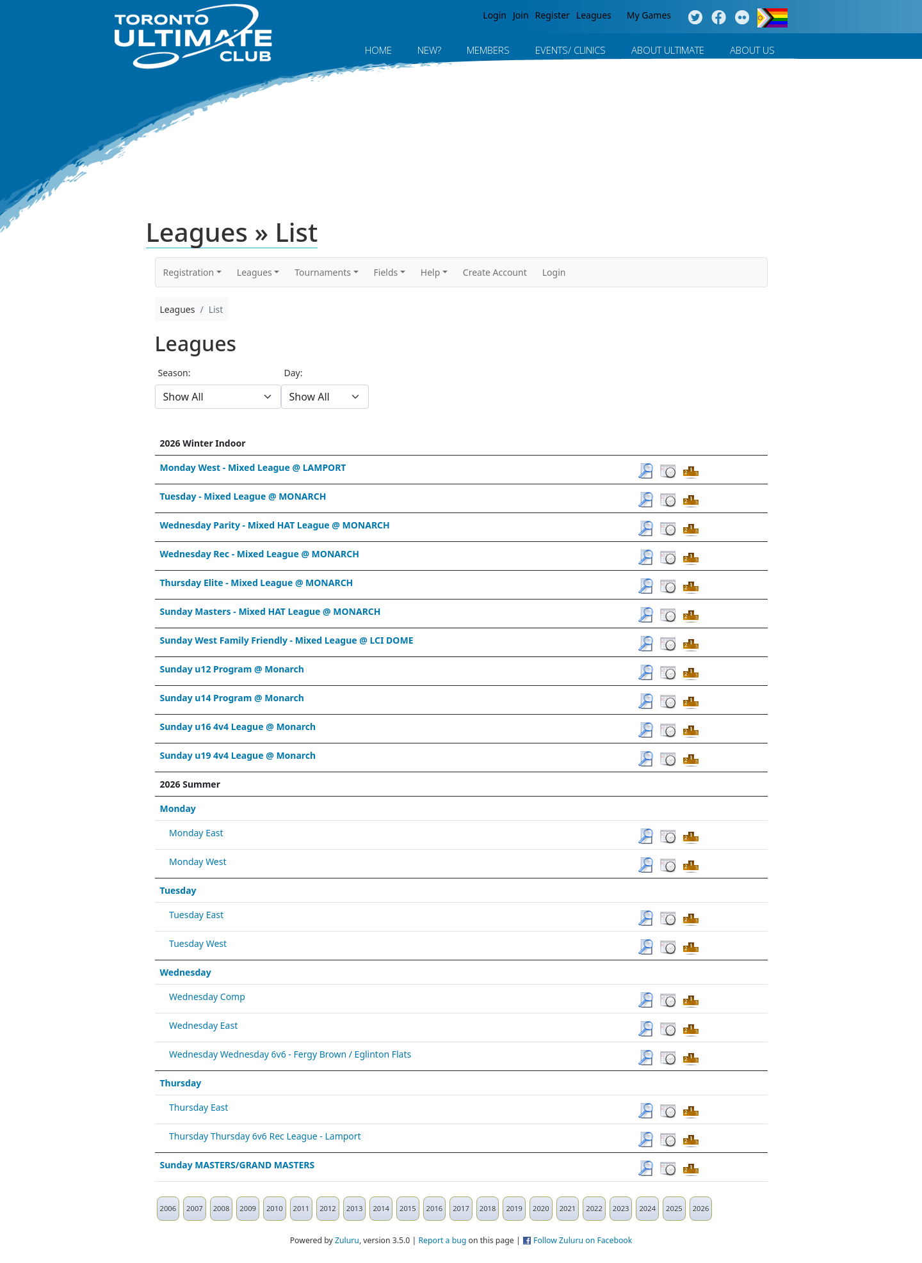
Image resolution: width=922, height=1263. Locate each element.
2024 (647, 1208)
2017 (461, 1208)
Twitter (695, 18)
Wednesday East (203, 1025)
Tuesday (178, 890)
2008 (221, 1208)
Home (378, 50)
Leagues (593, 15)
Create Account (495, 272)
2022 (594, 1208)
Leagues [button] (254, 272)
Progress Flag (772, 18)
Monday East (196, 833)
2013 (354, 1208)
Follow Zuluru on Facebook (582, 1240)
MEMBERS (488, 50)
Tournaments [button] (323, 272)
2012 (327, 1208)
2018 (488, 1208)
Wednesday (185, 972)
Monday (178, 808)
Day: (293, 373)
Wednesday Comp (207, 996)
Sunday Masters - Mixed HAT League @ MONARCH (270, 611)
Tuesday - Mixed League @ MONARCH (243, 496)
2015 (408, 1208)
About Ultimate (667, 50)
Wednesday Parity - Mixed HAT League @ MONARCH (275, 525)
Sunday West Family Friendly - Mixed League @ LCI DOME (287, 640)
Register (552, 15)
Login (494, 15)
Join (521, 15)
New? (429, 50)
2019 (514, 1208)
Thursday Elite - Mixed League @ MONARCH (256, 582)
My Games (649, 15)
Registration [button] (188, 272)
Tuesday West (198, 943)
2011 (301, 1208)
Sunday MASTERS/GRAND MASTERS (237, 1165)
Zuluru (347, 1240)
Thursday (181, 1083)
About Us (752, 50)
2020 (541, 1208)
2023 (621, 1208)
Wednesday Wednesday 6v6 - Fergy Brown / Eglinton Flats (290, 1054)
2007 (194, 1208)
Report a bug (442, 1240)
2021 (568, 1208)
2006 (168, 1208)
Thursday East (198, 1107)
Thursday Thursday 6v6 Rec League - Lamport (265, 1136)
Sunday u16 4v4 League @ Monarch (238, 726)
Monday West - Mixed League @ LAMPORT (253, 467)
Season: (174, 373)
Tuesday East (196, 915)
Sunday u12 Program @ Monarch (232, 669)
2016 (434, 1208)
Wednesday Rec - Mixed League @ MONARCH (259, 554)
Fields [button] (386, 272)
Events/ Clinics (570, 50)
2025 (674, 1208)
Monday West (197, 861)
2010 (274, 1208)
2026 (701, 1208)
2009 (247, 1208)
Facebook (718, 18)
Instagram (742, 18)
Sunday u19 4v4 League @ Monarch (238, 755)
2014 (381, 1208)
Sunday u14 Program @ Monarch (232, 698)
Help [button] (431, 272)
